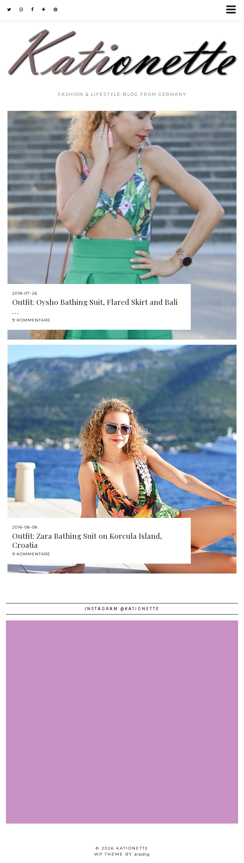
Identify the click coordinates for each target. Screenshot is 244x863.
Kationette (132, 848)
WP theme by (122, 854)
